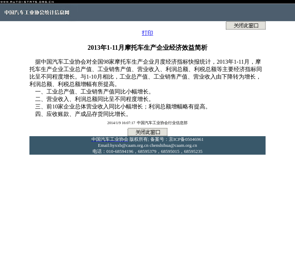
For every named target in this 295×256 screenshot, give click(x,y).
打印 (147, 33)
